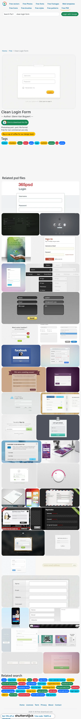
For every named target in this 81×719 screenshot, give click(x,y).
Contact (58, 705)
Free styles (39, 8)
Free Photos (27, 4)
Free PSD (65, 8)
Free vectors (14, 4)
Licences (29, 705)
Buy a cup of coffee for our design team (18, 134)
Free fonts (40, 4)
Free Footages (53, 4)
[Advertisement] (40, 34)
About (50, 705)
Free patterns (52, 8)
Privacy (44, 705)
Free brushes (26, 8)
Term (37, 705)
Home (4, 51)
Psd (10, 51)
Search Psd (8, 14)
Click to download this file (15, 122)
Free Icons (13, 8)
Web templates (68, 4)
